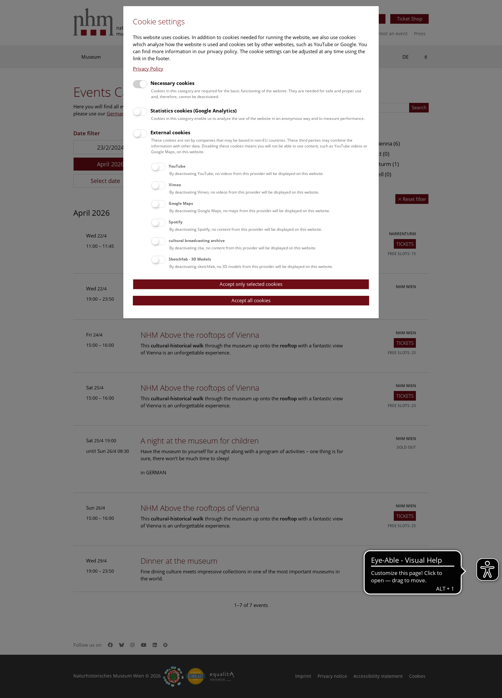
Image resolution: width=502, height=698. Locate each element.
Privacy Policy (148, 68)
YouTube (177, 166)
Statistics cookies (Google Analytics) (193, 110)
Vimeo (175, 184)
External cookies (170, 132)
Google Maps (181, 203)
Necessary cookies (172, 83)
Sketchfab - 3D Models (190, 259)
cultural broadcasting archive (197, 240)
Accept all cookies (251, 300)
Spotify (175, 222)
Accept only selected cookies (251, 284)
